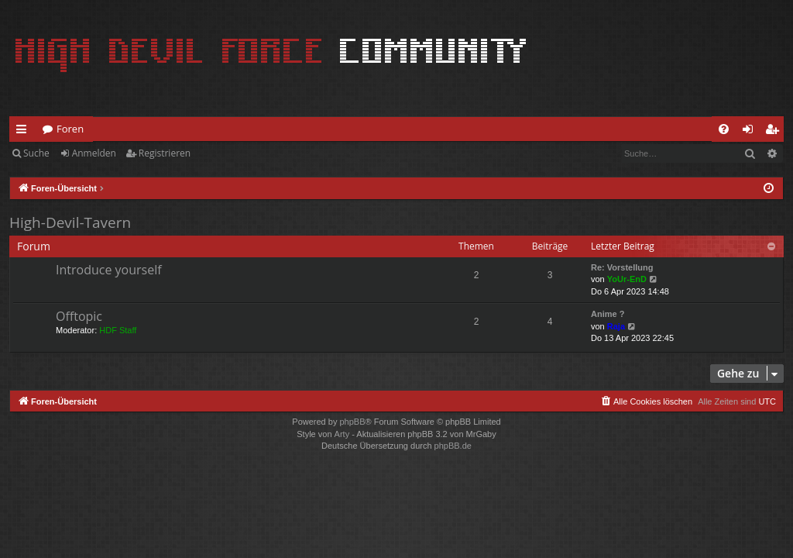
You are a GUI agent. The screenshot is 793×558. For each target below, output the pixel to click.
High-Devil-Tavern (70, 222)
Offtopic (79, 316)
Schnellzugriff (24, 132)
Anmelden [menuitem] (752, 132)
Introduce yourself (109, 269)
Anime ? (607, 314)
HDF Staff (117, 330)
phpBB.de (453, 445)
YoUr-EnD (627, 279)
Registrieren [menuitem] (775, 132)
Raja (616, 326)
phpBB (352, 421)
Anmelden (94, 153)
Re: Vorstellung (622, 267)
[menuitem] (724, 129)
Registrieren (165, 153)
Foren (70, 129)
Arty (342, 434)
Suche (36, 153)
